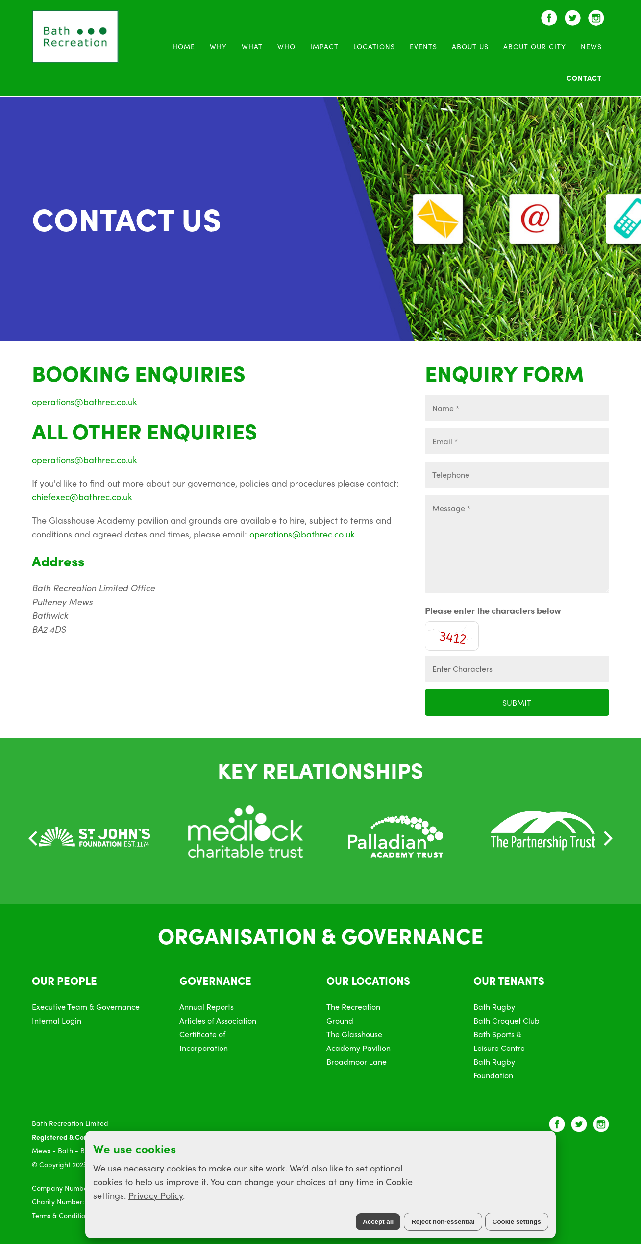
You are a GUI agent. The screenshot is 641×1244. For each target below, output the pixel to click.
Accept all (378, 1221)
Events (423, 46)
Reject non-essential (443, 1221)
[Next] (606, 838)
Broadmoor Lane (356, 1061)
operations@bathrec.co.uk (84, 401)
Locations (374, 46)
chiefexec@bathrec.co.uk (82, 496)
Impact (324, 46)
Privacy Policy (155, 1195)
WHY (218, 46)
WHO (286, 46)
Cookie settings (517, 1221)
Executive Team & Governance (86, 1006)
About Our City (534, 46)
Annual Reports (206, 1006)
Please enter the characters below (493, 610)
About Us (470, 46)
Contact (584, 78)
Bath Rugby (494, 1006)
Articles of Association (217, 1020)
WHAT (252, 46)
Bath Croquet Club (506, 1020)
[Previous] (34, 838)
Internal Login (56, 1020)
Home (184, 46)
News (591, 46)
